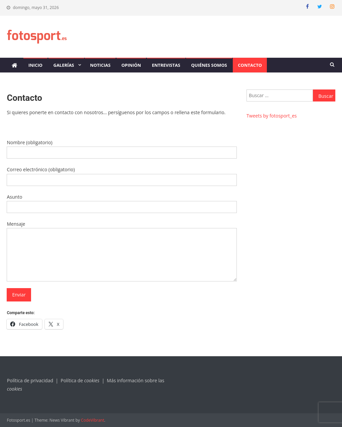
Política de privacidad (30, 380)
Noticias (100, 65)
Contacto (250, 65)
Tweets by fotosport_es (271, 116)
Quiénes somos (209, 65)
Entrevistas (166, 65)
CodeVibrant (92, 420)
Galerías (63, 65)
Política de (80, 380)
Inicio (35, 65)
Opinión (131, 65)
